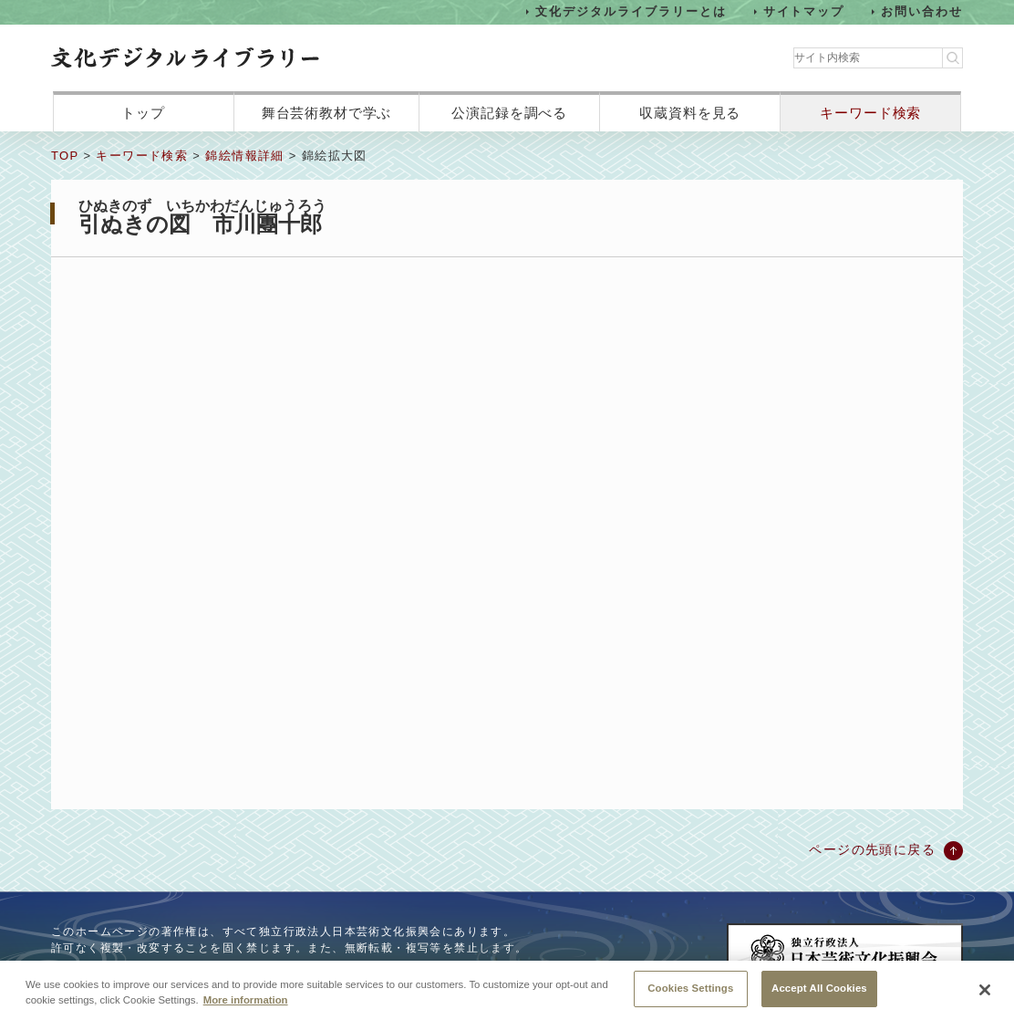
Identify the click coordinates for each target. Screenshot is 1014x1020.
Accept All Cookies (819, 990)
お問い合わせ (922, 11)
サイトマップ (804, 11)
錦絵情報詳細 (244, 155)
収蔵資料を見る (689, 112)
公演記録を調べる (509, 112)
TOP (64, 155)
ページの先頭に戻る (872, 849)
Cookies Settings (690, 990)
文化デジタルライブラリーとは (630, 11)
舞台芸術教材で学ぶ (327, 112)
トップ (143, 112)
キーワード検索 (870, 112)
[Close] (985, 993)
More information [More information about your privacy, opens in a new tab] (245, 1001)
